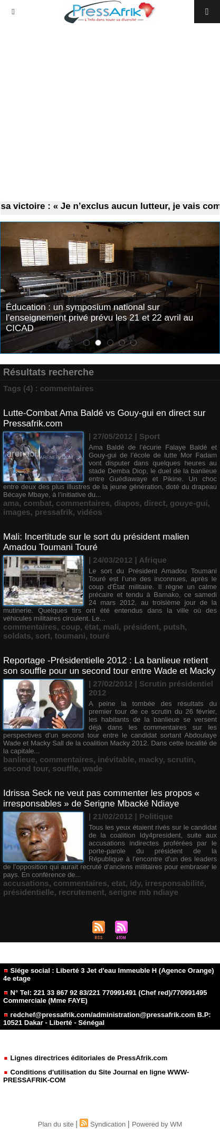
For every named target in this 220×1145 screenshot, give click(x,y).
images (17, 511)
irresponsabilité (174, 883)
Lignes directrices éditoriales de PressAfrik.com (85, 1058)
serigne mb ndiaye (143, 892)
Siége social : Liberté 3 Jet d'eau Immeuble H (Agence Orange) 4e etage (108, 974)
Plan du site (56, 1124)
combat (37, 503)
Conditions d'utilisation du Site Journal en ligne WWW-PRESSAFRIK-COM (96, 1076)
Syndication (108, 1124)
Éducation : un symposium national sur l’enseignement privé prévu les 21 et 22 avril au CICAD (99, 317)
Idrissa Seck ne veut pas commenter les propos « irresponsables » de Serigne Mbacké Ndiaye (101, 798)
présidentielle (28, 892)
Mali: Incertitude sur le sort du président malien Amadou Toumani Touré (96, 542)
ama (11, 503)
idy (135, 883)
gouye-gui (189, 503)
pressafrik (54, 511)
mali (111, 626)
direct (155, 503)
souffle (65, 768)
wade (93, 768)
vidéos (89, 511)
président (141, 626)
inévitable (116, 759)
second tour (25, 768)
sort (42, 635)
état (91, 626)
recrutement (81, 892)
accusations (26, 883)
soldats (17, 635)
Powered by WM (157, 1124)
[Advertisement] (110, 112)
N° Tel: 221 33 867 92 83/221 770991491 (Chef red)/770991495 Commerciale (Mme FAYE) (105, 996)
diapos (126, 503)
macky (151, 759)
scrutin (180, 759)
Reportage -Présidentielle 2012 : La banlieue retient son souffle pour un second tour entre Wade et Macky (109, 665)
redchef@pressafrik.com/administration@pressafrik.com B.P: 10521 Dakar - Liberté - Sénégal (107, 1019)
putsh (174, 626)
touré (100, 635)
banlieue (19, 759)
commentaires (83, 503)
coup (70, 626)
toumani (70, 635)
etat (118, 883)
